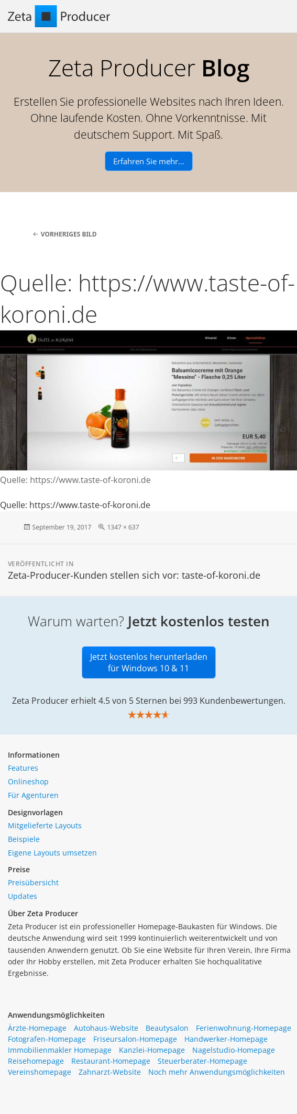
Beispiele (24, 839)
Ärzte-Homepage (37, 1028)
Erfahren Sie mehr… (148, 161)
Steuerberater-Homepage (202, 1061)
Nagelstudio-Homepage (233, 1050)
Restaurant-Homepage (110, 1061)
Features (23, 768)
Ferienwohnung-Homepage (243, 1028)
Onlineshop (28, 781)
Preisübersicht (33, 882)
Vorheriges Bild (69, 234)
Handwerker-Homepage (226, 1039)
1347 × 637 (123, 527)
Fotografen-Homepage (47, 1039)
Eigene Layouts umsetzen (52, 853)
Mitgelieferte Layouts (45, 825)
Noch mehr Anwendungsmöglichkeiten (216, 1072)
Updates (22, 896)
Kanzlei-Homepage (152, 1050)
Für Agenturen (33, 795)
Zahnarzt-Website (110, 1072)
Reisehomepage (36, 1061)
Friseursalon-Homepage (135, 1039)
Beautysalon (167, 1028)
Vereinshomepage (39, 1072)
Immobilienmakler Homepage (60, 1050)
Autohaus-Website (106, 1028)
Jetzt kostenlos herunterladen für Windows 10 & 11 (148, 662)
